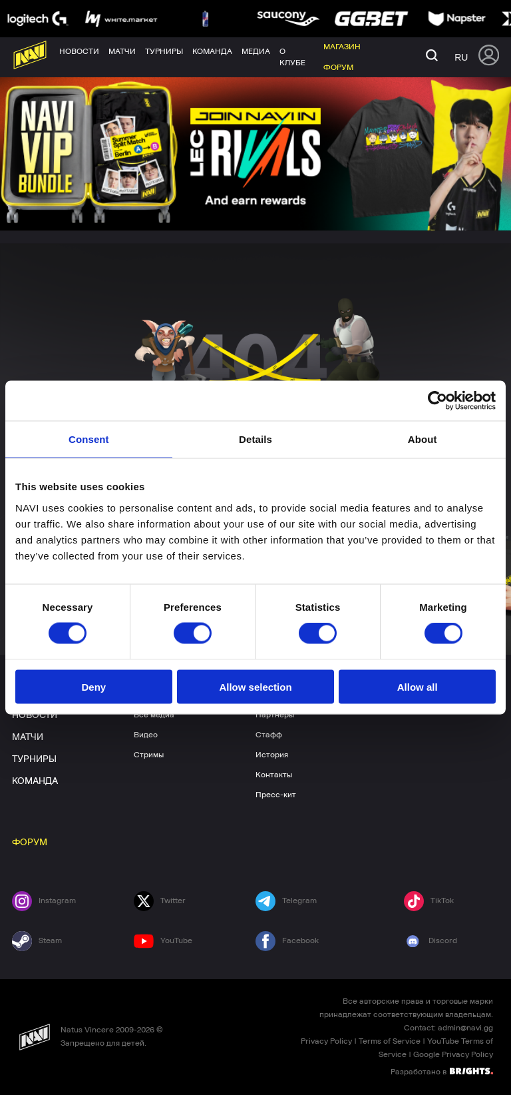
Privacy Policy (326, 1041)
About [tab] (422, 439)
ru (461, 57)
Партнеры (275, 715)
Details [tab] (255, 439)
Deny (93, 686)
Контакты (274, 775)
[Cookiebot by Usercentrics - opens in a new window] (437, 401)
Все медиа (154, 715)
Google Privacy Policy (453, 1054)
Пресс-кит (276, 795)
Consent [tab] (89, 439)
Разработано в (442, 1071)
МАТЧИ (27, 737)
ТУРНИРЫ (34, 759)
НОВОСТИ (34, 715)
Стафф (269, 735)
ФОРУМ (29, 842)
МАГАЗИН (398, 679)
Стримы (149, 755)
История (272, 755)
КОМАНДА (35, 781)
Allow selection (255, 686)
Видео (146, 735)
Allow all (417, 686)
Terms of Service (390, 1041)
